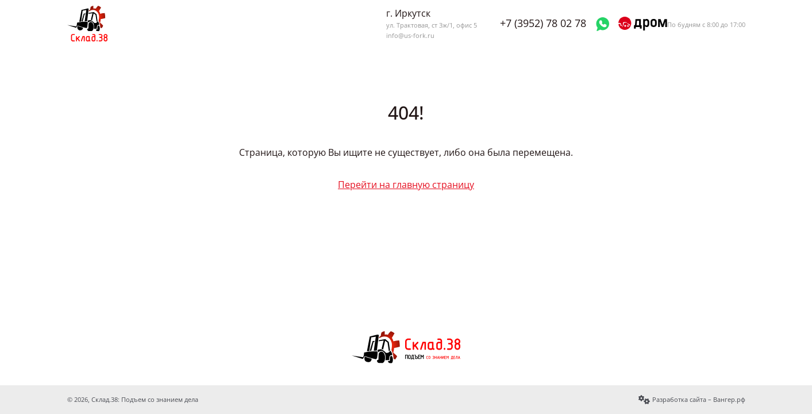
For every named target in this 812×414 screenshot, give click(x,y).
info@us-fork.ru (410, 36)
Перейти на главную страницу (406, 184)
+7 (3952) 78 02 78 (543, 23)
